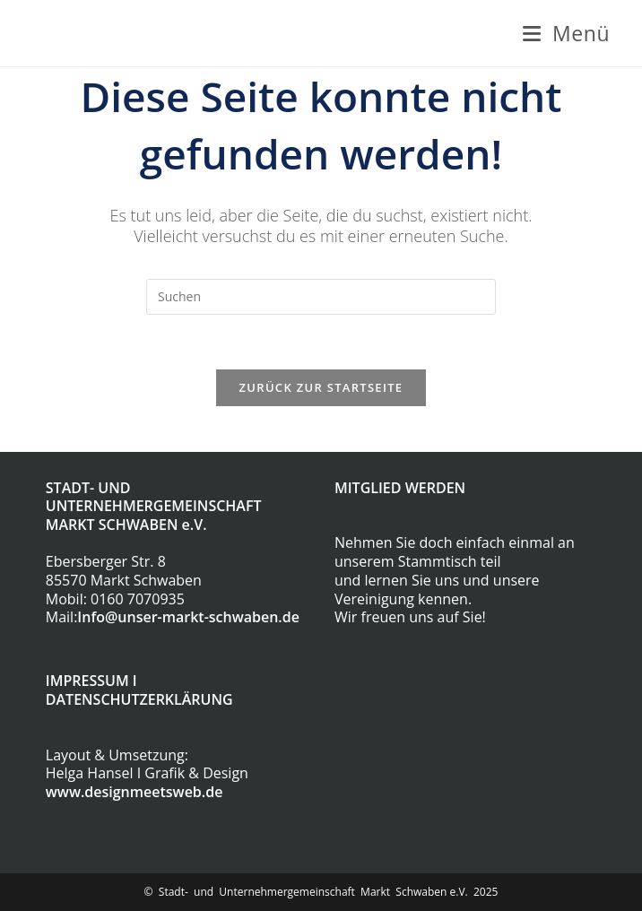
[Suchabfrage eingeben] (321, 297)
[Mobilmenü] (566, 33)
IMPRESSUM (87, 680)
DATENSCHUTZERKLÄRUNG (139, 699)
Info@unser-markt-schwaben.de (188, 617)
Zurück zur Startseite (321, 387)
